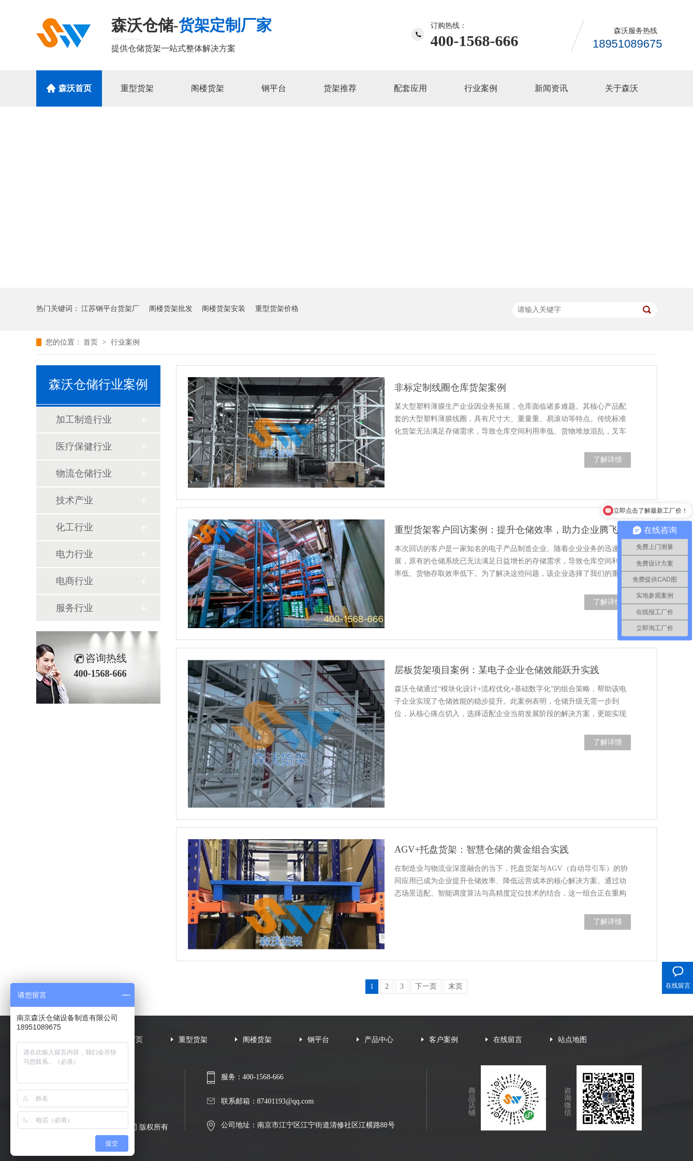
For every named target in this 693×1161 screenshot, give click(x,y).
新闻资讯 (551, 88)
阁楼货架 (207, 88)
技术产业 (74, 500)
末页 (455, 986)
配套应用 (410, 88)
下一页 (426, 986)
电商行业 (74, 581)
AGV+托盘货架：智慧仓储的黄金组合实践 (481, 849)
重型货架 (137, 88)
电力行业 (74, 554)
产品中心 (378, 1040)
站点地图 (572, 1040)
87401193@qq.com (285, 1101)
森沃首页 (75, 88)
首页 (91, 342)
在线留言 (507, 1040)
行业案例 (480, 88)
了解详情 (607, 460)
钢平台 (273, 88)
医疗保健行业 (84, 446)
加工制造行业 (84, 419)
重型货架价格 (277, 308)
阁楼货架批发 (171, 308)
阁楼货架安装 (223, 308)
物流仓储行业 (84, 473)
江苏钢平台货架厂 (110, 308)
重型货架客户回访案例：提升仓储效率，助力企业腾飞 (506, 530)
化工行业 (74, 527)
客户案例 (443, 1040)
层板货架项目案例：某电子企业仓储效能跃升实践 (496, 670)
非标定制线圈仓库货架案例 (450, 387)
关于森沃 (621, 88)
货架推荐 (340, 88)
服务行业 (74, 608)
